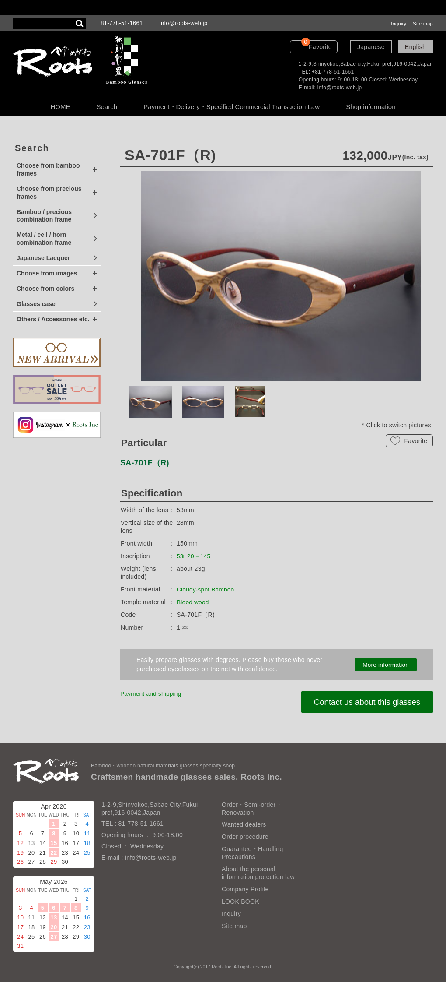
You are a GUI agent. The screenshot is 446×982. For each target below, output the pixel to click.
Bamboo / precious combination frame (44, 215)
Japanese (371, 46)
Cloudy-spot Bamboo (206, 589)
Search (107, 106)
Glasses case (36, 303)
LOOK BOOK (240, 901)
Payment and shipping (151, 693)
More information (386, 664)
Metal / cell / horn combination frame (44, 238)
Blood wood (193, 601)
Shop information (370, 106)
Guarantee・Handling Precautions (252, 852)
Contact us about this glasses (365, 702)
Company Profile (245, 889)
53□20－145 (194, 556)
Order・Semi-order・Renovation (252, 808)
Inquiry (398, 23)
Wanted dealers (244, 824)
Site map (423, 23)
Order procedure (245, 836)
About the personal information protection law (258, 873)
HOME (60, 106)
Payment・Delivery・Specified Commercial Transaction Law (231, 106)
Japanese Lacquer (43, 257)
